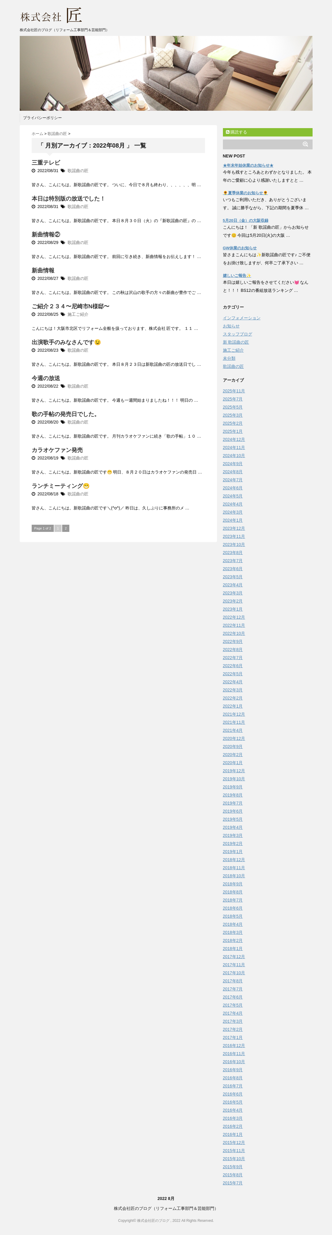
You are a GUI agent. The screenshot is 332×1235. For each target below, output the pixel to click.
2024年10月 (234, 455)
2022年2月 (233, 698)
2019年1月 (233, 851)
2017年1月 (233, 1037)
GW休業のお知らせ (240, 248)
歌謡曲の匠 (78, 170)
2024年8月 (233, 471)
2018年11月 (234, 867)
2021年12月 (234, 714)
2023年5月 (233, 576)
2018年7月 (233, 900)
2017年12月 (234, 956)
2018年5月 (233, 916)
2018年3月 (233, 932)
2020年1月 (233, 762)
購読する (236, 132)
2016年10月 (234, 1061)
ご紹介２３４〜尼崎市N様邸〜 (71, 306)
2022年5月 (233, 673)
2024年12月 (234, 439)
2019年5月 (233, 819)
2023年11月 (234, 536)
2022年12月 (234, 617)
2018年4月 (233, 924)
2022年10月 (234, 633)
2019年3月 (233, 835)
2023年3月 (233, 593)
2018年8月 (233, 892)
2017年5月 (233, 1005)
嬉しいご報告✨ (237, 275)
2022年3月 (233, 690)
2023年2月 (233, 601)
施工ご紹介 (78, 314)
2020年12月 (234, 738)
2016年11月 (234, 1053)
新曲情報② (46, 234)
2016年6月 (233, 1094)
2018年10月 (234, 875)
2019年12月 (234, 770)
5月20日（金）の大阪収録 (245, 220)
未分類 (229, 358)
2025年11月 (234, 391)
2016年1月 (233, 1134)
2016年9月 (233, 1069)
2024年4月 (233, 504)
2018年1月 (233, 948)
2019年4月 (233, 827)
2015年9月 (233, 1166)
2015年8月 (233, 1174)
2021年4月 (233, 730)
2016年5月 (233, 1102)
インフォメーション (242, 317)
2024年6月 (233, 487)
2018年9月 (233, 884)
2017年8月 (233, 980)
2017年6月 (233, 997)
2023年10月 (234, 544)
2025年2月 (233, 423)
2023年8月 (233, 552)
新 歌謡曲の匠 (236, 342)
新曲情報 (43, 270)
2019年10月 (234, 778)
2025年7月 (233, 399)
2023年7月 (233, 560)
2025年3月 (233, 415)
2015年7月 (233, 1183)
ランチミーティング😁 (61, 486)
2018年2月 (233, 940)
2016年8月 (233, 1077)
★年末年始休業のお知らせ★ (248, 165)
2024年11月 (234, 447)
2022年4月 (233, 681)
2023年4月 (233, 584)
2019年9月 (233, 787)
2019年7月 (233, 803)
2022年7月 (233, 657)
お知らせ (231, 326)
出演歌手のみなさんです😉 (66, 342)
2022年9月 (233, 641)
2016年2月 (233, 1126)
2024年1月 (233, 520)
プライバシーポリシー (42, 118)
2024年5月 (233, 496)
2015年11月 (234, 1150)
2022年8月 (233, 649)
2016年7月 (233, 1086)
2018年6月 (233, 908)
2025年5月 (233, 407)
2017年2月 (233, 1029)
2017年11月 (234, 964)
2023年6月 (233, 568)
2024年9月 (233, 463)
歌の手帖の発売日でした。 (66, 414)
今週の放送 (46, 378)
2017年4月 (233, 1013)
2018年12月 (234, 859)
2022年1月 (233, 706)
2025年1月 (233, 431)
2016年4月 (233, 1110)
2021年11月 (234, 722)
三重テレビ (46, 163)
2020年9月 (233, 746)
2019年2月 (233, 843)
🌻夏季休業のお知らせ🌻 (245, 193)
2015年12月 (234, 1142)
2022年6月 (233, 665)
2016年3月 (233, 1118)
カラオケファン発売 (57, 450)
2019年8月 (233, 795)
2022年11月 (234, 625)
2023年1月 (233, 609)
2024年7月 (233, 479)
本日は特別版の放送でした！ (68, 198)
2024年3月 (233, 512)
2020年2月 (233, 754)
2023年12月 (234, 528)
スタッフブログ (237, 334)
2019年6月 (233, 811)
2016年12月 (234, 1045)
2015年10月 (234, 1158)
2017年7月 (233, 989)
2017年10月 (234, 972)
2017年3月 (233, 1021)
